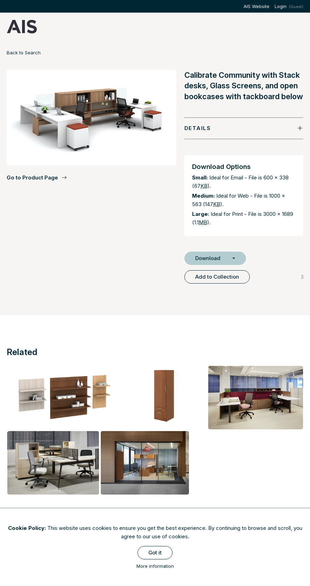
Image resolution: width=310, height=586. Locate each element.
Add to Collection (217, 276)
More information (155, 566)
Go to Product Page (37, 177)
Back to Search (24, 52)
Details (197, 128)
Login (281, 6)
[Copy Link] (302, 276)
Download (207, 258)
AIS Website (256, 6)
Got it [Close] (155, 552)
